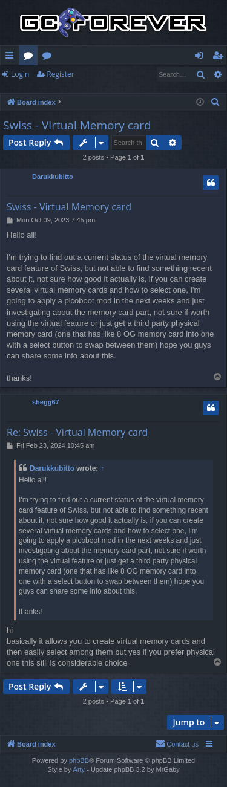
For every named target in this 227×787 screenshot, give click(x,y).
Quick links (12, 57)
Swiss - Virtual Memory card (77, 125)
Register (60, 74)
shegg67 (45, 402)
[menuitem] (215, 102)
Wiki (49, 57)
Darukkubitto (52, 176)
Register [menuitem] (220, 57)
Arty (79, 769)
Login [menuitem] (201, 57)
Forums (31, 57)
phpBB (79, 760)
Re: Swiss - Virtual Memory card (77, 432)
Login (20, 74)
